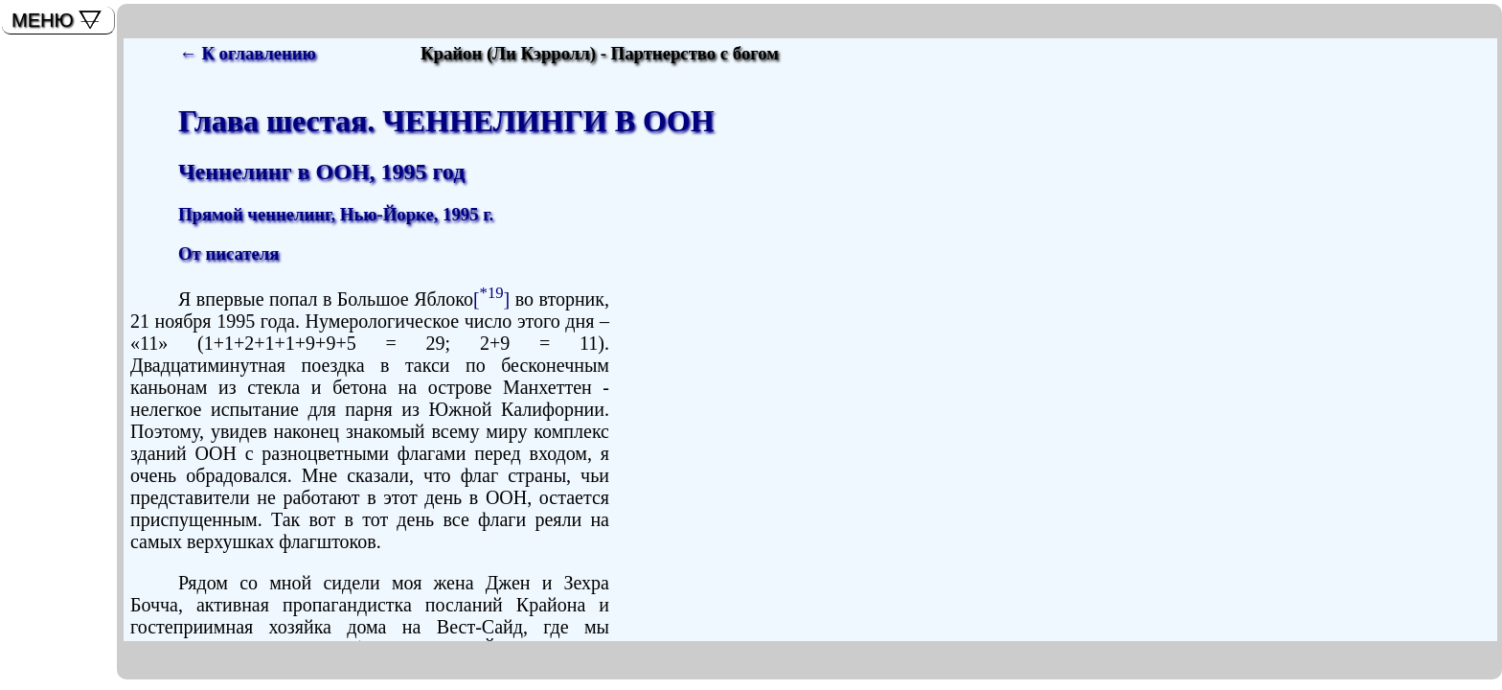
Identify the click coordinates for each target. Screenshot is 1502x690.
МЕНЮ (42, 20)
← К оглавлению (247, 53)
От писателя (228, 253)
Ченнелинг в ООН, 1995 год (321, 171)
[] (491, 299)
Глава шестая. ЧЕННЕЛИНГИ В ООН (446, 121)
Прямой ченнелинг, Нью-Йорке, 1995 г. (335, 214)
